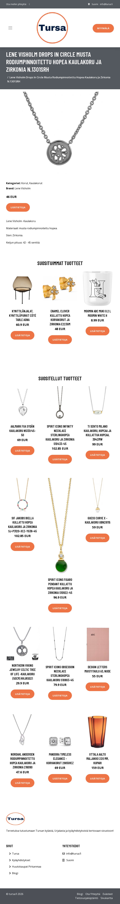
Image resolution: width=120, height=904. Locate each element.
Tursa (15, 853)
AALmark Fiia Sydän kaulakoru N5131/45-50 (22, 430)
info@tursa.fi (106, 4)
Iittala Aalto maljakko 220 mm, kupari (97, 758)
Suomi (95, 4)
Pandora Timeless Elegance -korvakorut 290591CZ (60, 758)
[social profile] (29, 4)
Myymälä (103, 28)
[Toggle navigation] (10, 28)
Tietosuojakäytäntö (86, 898)
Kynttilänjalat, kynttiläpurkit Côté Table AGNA (22, 315)
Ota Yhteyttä (92, 894)
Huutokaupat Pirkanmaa (26, 866)
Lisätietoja (18, 207)
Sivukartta (107, 898)
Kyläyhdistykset (21, 860)
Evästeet (108, 894)
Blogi (15, 873)
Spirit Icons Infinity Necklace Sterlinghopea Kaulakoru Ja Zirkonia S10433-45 (60, 434)
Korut (24, 183)
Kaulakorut (35, 183)
